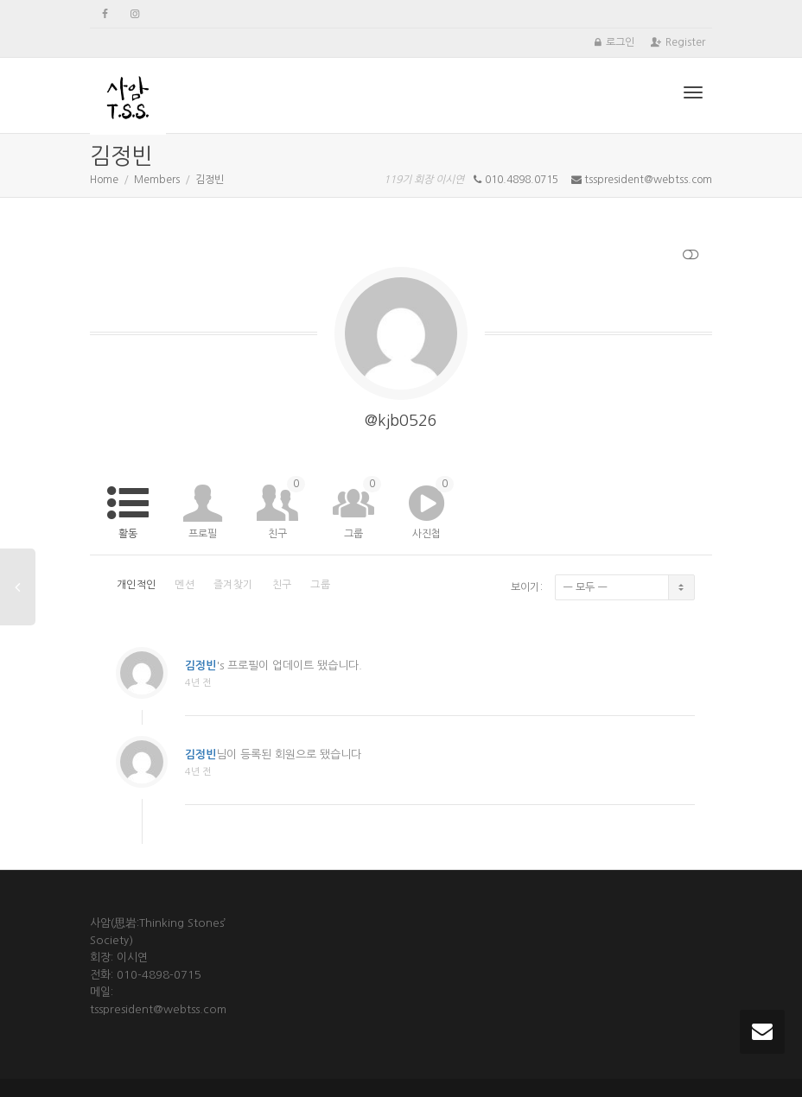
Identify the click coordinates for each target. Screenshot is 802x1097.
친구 (286, 507)
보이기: (527, 587)
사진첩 (433, 507)
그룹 (362, 507)
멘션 (184, 585)
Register (685, 42)
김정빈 (200, 676)
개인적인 (136, 585)
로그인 (620, 42)
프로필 (202, 534)
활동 (127, 534)
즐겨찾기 (232, 585)
